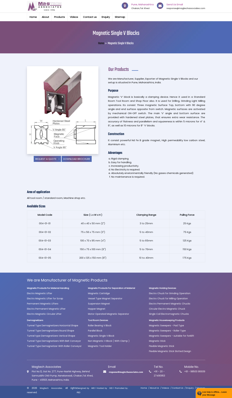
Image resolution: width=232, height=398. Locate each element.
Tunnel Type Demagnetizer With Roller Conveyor (54, 346)
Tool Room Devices (98, 320)
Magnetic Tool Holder (100, 346)
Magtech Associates (51, 388)
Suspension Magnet (99, 303)
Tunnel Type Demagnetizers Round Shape (50, 330)
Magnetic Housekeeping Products (166, 320)
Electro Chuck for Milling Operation (168, 298)
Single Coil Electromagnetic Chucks (169, 314)
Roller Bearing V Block (99, 325)
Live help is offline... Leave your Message (214, 393)
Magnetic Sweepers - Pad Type (166, 325)
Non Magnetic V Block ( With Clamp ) (109, 341)
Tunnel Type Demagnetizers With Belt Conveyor (54, 341)
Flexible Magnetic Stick (161, 346)
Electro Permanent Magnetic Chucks (169, 303)
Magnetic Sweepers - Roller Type (167, 330)
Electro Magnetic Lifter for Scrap (45, 298)
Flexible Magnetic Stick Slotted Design (170, 351)
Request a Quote (47, 159)
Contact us (90, 17)
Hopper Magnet (96, 308)
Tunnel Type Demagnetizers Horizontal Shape (52, 325)
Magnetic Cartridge (99, 293)
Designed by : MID (86, 388)
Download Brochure (76, 159)
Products (59, 17)
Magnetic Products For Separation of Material (111, 288)
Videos (74, 17)
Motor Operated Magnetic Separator (108, 314)
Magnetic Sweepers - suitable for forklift (171, 335)
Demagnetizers (35, 320)
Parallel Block (95, 330)
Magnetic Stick (157, 341)
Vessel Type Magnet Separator (105, 298)
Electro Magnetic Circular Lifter (44, 314)
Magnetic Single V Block (101, 335)
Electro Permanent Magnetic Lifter (46, 308)
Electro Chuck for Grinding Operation (169, 293)
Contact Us (177, 387)
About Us (154, 387)
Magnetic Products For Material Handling (48, 288)
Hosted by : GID (105, 388)
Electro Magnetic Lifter (39, 293)
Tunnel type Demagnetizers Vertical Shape (51, 335)
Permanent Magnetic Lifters (42, 303)
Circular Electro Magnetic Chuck (167, 308)
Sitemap (120, 17)
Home (33, 17)
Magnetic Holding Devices (162, 288)
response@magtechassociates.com (185, 8)
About (45, 17)
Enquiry (106, 17)
